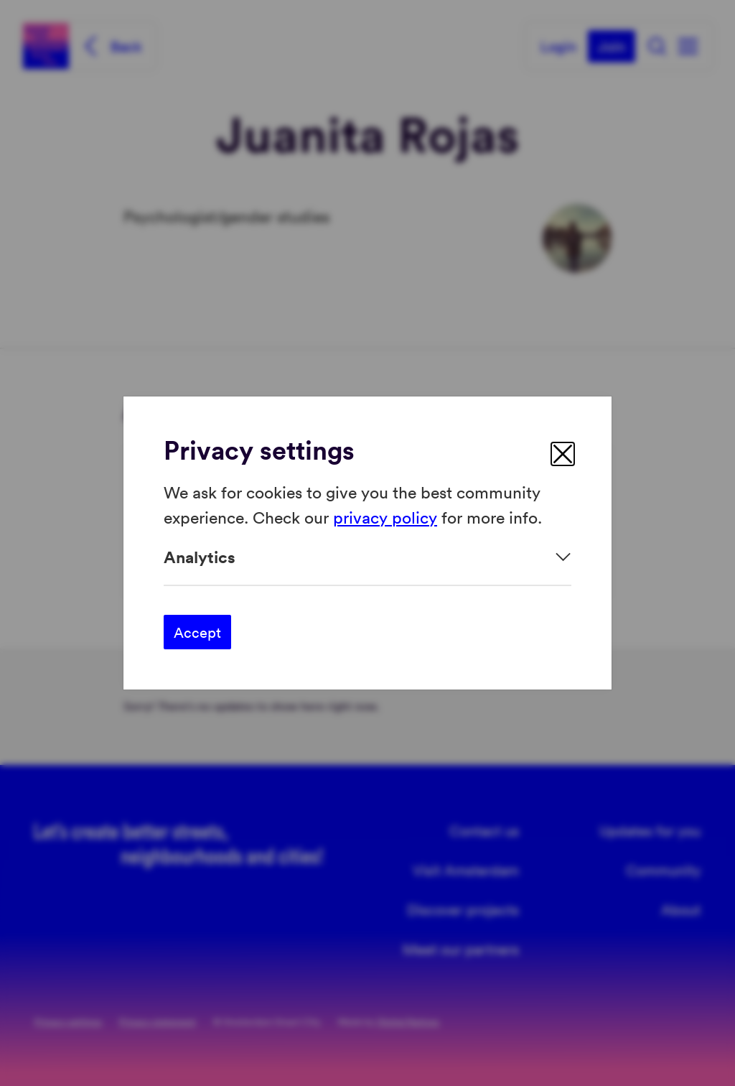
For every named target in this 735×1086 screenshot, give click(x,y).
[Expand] (367, 557)
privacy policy (385, 516)
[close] (562, 453)
